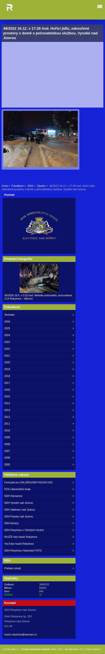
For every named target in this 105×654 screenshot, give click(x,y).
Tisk (60, 649)
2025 (7, 328)
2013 (7, 410)
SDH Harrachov (13, 496)
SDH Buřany (11, 523)
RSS (53, 649)
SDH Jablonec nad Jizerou (19, 509)
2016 (7, 389)
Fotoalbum (18, 185)
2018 (7, 376)
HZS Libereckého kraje (17, 489)
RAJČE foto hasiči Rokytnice (20, 537)
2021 (7, 355)
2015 (7, 396)
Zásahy (41, 185)
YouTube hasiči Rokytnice (19, 543)
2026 (7, 321)
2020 (7, 362)
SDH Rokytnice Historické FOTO (23, 550)
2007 (7, 451)
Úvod (5, 185)
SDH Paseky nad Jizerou (18, 516)
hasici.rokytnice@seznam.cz (20, 634)
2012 (7, 417)
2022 (30, 185)
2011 (7, 423)
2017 (7, 383)
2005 (7, 464)
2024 (7, 335)
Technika (9, 314)
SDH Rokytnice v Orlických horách (24, 530)
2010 (7, 430)
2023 (7, 342)
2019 (7, 369)
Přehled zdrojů (12, 568)
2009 (7, 437)
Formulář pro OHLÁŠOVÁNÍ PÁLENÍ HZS (28, 482)
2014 (7, 403)
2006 (7, 457)
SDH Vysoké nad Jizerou (18, 502)
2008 (7, 444)
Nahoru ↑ (97, 649)
